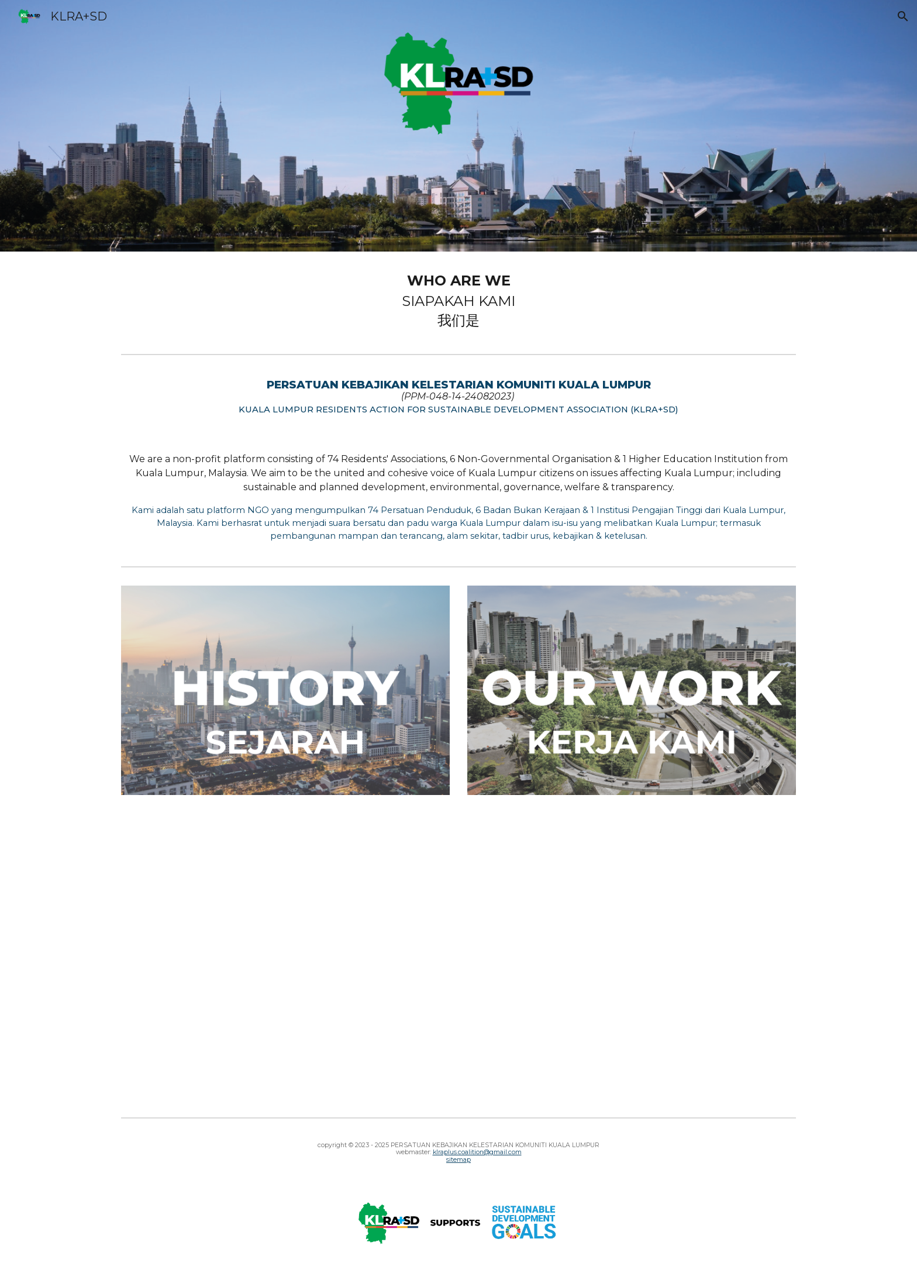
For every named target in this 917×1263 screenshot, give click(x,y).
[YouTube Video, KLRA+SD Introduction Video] (458, 960)
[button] (903, 16)
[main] (458, 300)
